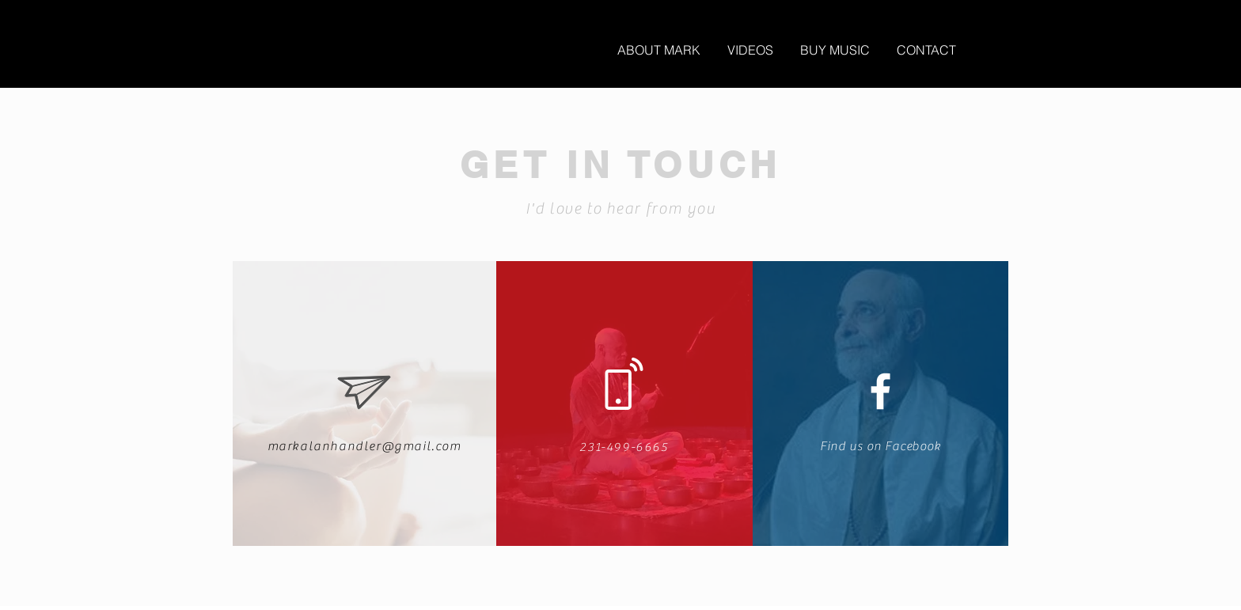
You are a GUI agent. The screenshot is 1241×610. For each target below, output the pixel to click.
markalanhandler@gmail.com (364, 446)
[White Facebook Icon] (880, 391)
